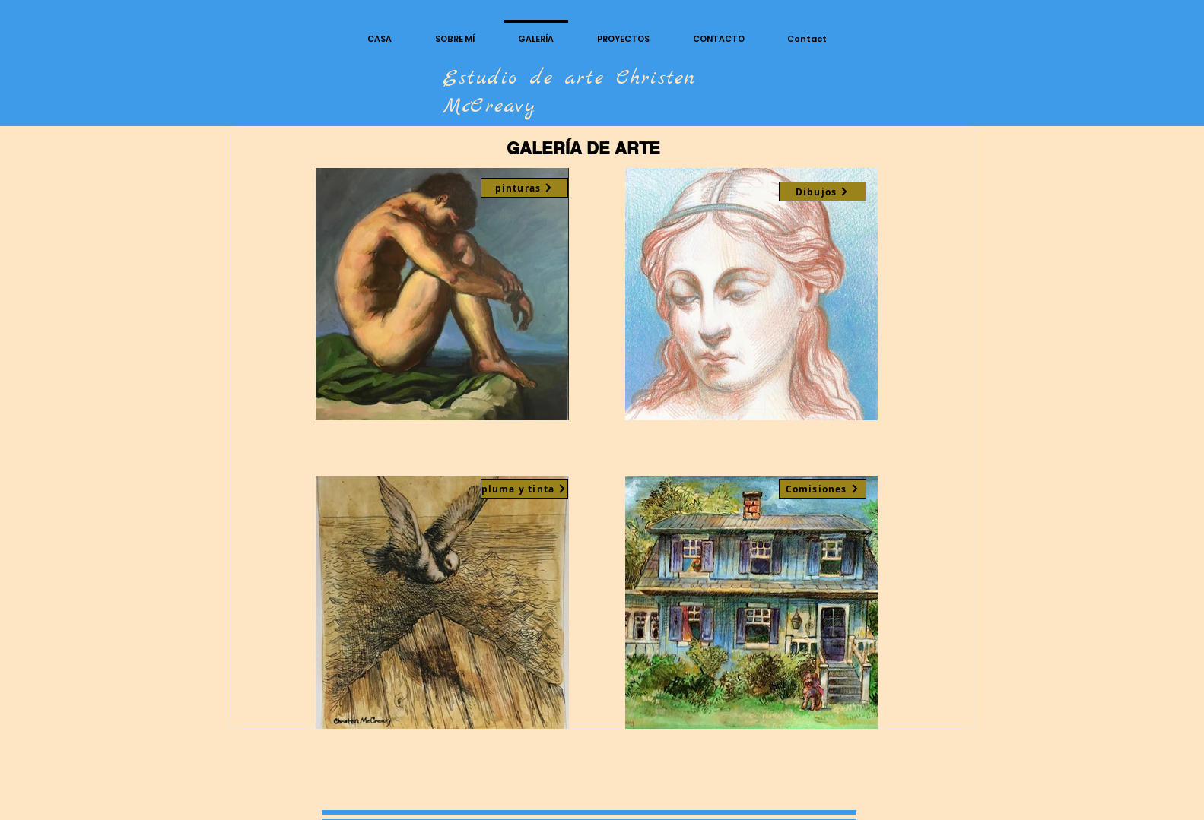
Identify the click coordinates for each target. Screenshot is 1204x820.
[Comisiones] (822, 489)
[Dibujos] (822, 191)
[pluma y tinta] (524, 489)
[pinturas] (524, 188)
